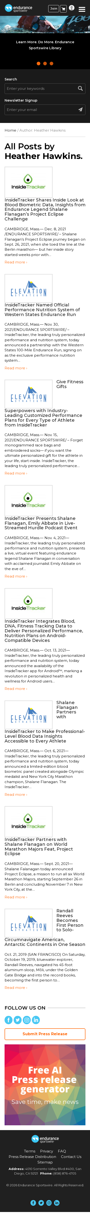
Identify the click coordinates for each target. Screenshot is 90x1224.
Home (10, 130)
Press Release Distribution (32, 1156)
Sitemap (45, 1162)
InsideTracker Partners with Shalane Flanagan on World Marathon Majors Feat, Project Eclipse (39, 846)
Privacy (46, 1151)
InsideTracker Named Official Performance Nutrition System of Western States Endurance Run (42, 309)
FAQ (62, 1151)
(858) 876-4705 (64, 1173)
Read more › (16, 262)
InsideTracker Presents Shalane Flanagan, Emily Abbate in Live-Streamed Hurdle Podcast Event (41, 523)
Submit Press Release (45, 1034)
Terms (29, 1151)
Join (53, 8)
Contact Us (71, 1156)
